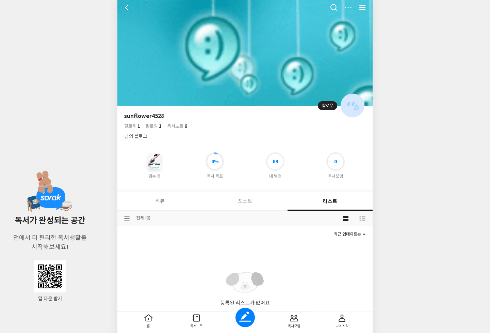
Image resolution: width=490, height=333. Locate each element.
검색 (333, 7)
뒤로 (127, 7)
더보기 (348, 7)
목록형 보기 (362, 218)
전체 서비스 (362, 7)
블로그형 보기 (346, 218)
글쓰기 (245, 317)
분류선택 (127, 218)
